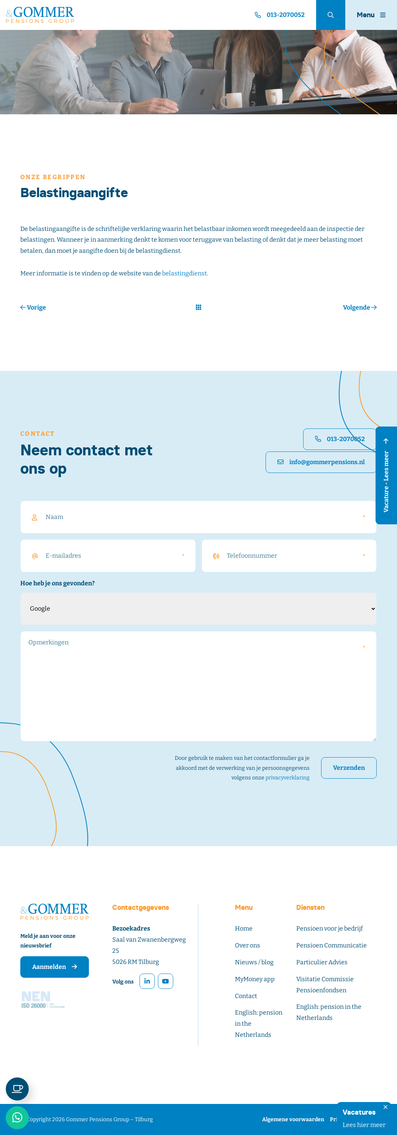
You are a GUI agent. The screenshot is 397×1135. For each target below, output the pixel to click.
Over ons (247, 945)
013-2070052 (340, 439)
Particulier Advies (322, 962)
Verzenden (349, 767)
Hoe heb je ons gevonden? (57, 583)
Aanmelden (54, 966)
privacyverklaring (288, 777)
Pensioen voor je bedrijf (329, 928)
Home (244, 928)
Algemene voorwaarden (293, 1119)
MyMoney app (255, 979)
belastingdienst (184, 273)
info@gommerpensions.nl (321, 462)
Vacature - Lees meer (386, 475)
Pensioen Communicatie (331, 945)
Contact (246, 996)
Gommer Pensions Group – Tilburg (109, 1119)
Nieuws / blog (254, 962)
